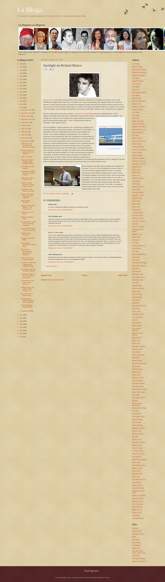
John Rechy (136, 260)
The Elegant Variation (139, 558)
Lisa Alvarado (136, 300)
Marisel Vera (136, 340)
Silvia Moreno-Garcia (138, 479)
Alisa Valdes (136, 95)
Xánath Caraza (137, 512)
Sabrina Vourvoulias (138, 454)
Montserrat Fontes (138, 378)
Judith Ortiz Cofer (137, 280)
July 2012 (24, 125)
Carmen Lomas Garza (139, 149)
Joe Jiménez (136, 257)
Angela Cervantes (137, 121)
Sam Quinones (137, 457)
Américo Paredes (137, 109)
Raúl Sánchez (136, 414)
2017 (21, 92)
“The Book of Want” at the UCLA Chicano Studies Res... (28, 275)
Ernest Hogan (136, 209)
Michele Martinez (137, 369)
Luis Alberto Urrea (138, 314)
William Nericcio (137, 510)
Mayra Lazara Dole (138, 355)
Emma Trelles (136, 204)
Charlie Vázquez (137, 155)
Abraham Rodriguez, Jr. (139, 75)
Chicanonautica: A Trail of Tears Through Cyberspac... (28, 223)
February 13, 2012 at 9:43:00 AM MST (60, 210)
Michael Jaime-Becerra (139, 363)
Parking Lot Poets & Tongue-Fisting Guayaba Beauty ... (28, 161)
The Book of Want (95, 168)
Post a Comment (51, 266)
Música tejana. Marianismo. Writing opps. (28, 244)
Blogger (107, 577)
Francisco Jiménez (138, 218)
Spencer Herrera (137, 485)
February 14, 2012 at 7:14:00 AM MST (60, 226)
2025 (21, 67)
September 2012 (26, 119)
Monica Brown (136, 375)
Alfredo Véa (135, 89)
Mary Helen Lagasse (138, 346)
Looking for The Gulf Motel (83, 113)
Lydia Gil (135, 320)
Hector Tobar (136, 237)
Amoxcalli (135, 528)
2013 (21, 104)
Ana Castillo (136, 115)
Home (84, 275)
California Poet (136, 531)
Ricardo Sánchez (137, 425)
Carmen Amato (137, 144)
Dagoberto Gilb (137, 167)
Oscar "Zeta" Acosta (138, 392)
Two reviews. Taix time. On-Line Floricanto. (28, 270)
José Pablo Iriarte (137, 274)
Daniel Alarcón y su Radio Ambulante (27, 258)
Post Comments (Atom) (57, 280)
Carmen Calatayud (138, 147)
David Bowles (136, 181)
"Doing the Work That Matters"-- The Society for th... (28, 207)
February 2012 (26, 141)
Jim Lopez (135, 251)
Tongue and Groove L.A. (140, 561)
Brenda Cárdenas (137, 132)
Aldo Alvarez (136, 78)
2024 (21, 70)
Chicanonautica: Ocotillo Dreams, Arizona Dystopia (27, 300)
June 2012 (24, 128)
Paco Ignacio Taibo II (138, 398)
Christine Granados (138, 158)
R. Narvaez (135, 411)
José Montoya (136, 271)
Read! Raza (136, 555)
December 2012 (26, 110)
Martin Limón (136, 343)
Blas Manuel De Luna (139, 129)
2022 (21, 76)
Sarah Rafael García (138, 465)
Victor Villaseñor (137, 507)
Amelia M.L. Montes (138, 107)
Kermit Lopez (136, 291)
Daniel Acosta (136, 169)
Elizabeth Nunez (137, 198)
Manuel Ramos (137, 326)
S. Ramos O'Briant (138, 451)
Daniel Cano (136, 175)
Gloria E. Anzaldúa (138, 227)
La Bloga (29, 9)
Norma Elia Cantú (137, 386)
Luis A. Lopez (136, 311)
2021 (21, 79)
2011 (21, 315)
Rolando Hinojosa (137, 434)
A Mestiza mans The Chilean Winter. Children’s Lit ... (27, 289)
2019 (21, 85)
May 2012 (24, 132)
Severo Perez (136, 471)
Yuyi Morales (136, 515)
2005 (21, 333)
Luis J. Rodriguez (137, 317)
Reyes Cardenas (137, 419)
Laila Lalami (136, 539)
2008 (21, 324)
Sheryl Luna (136, 477)
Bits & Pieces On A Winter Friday (27, 294)
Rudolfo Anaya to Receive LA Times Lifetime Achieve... (27, 184)
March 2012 (25, 138)
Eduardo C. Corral (138, 195)
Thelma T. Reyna (137, 501)
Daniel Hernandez (138, 178)
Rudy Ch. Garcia (137, 448)
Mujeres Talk (136, 548)
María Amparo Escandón (136, 329)
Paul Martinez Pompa (139, 408)
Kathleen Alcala (137, 286)
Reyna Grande (136, 422)
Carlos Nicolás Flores (139, 141)
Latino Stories (136, 542)
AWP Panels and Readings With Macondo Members (28, 145)
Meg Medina (136, 358)
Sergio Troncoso (137, 468)
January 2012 (25, 311)
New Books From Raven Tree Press (27, 190)
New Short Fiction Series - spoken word (139, 552)
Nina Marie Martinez (138, 383)
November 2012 (26, 113)
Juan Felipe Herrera (138, 277)
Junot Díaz (135, 283)
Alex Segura (136, 87)
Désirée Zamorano (138, 187)
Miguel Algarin (136, 372)
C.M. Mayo (135, 135)
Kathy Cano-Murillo (138, 288)
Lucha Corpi (136, 308)
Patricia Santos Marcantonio (137, 404)
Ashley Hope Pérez (138, 124)
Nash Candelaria (137, 380)
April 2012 (24, 135)
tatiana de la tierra (138, 498)
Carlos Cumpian (137, 138)
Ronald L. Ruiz (136, 439)
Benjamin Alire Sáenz (139, 127)
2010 (21, 318)
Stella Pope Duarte (138, 488)
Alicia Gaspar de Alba (139, 92)
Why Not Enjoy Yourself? (25, 201)
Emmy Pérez (136, 207)
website (114, 186)
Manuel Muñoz (136, 323)
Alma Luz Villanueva (138, 101)
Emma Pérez (136, 201)
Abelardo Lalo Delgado (139, 72)
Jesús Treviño (136, 248)
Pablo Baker (136, 395)
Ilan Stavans (136, 240)
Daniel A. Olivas (55, 193)
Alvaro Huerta (136, 104)
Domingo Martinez (138, 192)
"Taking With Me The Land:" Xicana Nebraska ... (27, 282)
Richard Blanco (48, 100)
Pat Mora (135, 400)
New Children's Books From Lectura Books (28, 229)
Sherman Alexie (137, 474)
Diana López (136, 189)
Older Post (122, 275)
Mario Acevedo (137, 338)
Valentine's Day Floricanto (26, 234)
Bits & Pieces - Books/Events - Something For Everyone (26, 252)
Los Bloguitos (136, 545)
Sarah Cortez (136, 462)
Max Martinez (136, 352)
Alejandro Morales (138, 81)
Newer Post (46, 275)
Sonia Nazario (136, 482)
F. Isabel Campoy (137, 212)
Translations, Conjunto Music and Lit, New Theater (28, 173)
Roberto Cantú (136, 431)
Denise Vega (136, 184)
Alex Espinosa (136, 84)
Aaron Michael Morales (139, 69)
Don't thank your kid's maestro (28, 167)
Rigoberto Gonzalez (138, 428)
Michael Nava (136, 366)
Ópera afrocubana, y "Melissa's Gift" (27, 178)
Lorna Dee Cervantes (139, 306)
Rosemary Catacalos (138, 442)
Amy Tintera (136, 112)
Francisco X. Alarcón (138, 221)
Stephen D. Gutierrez (139, 495)
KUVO (134, 537)
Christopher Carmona (139, 161)
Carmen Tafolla (137, 152)
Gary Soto (135, 224)
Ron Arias (135, 437)
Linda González (137, 294)
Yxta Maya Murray (138, 518)
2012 (21, 107)
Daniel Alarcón (136, 172)
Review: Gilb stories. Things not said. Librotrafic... (27, 195)
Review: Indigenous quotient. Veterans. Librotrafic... (28, 151)
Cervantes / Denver (138, 534)
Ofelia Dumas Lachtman (139, 389)
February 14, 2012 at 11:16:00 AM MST (61, 262)
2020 (21, 82)
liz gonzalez (135, 303)
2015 (21, 98)
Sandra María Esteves (139, 459)
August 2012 (25, 122)
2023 (21, 73)
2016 (21, 95)
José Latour (135, 268)
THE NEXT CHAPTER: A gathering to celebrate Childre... (28, 264)
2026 (21, 64)
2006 (21, 330)
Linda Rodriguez (137, 297)
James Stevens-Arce (138, 246)
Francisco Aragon (137, 215)
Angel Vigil (135, 118)
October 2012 (25, 116)
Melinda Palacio (137, 360)
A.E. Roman (136, 64)
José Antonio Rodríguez (139, 263)
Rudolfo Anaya (136, 445)
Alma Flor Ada (136, 98)
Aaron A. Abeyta (137, 67)
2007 (21, 327)
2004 (21, 337)
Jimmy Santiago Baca (139, 254)
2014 (21, 101)
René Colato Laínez (138, 416)
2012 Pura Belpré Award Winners (26, 306)
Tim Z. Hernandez (138, 504)
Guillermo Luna (137, 234)
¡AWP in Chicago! (26, 157)
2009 (21, 321)
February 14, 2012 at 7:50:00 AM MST (60, 248)
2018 (21, 89)
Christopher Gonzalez (139, 164)
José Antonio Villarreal (139, 266)
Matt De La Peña (137, 349)
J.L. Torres (135, 243)
